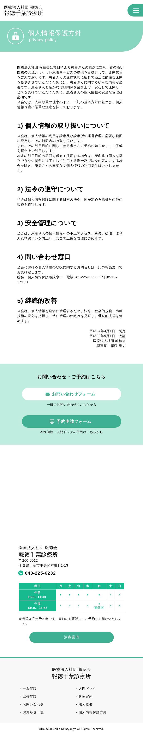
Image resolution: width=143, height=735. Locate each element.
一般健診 (30, 688)
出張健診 (30, 696)
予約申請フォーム (74, 421)
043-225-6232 (40, 573)
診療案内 (71, 637)
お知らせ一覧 (33, 712)
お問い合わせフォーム (73, 394)
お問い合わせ (33, 704)
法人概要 (86, 704)
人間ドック (87, 688)
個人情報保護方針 (93, 712)
